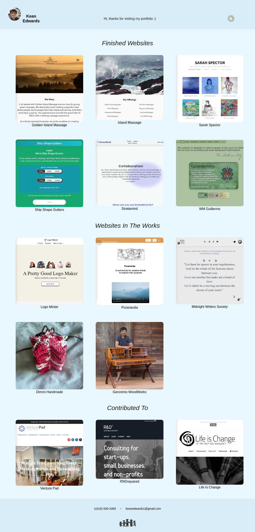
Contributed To (127, 407)
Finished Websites (127, 43)
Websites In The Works (127, 225)
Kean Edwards (31, 18)
